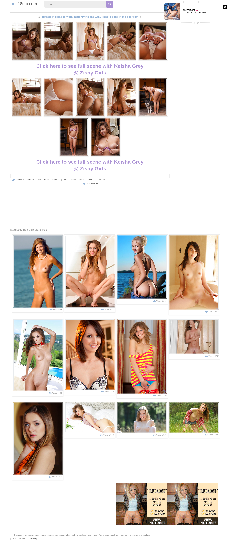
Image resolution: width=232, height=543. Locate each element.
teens (46, 180)
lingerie (55, 180)
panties (64, 180)
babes (73, 180)
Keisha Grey (92, 183)
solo (39, 180)
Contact (32, 538)
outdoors (31, 180)
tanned (102, 180)
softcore (20, 180)
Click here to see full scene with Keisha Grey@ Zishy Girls (90, 69)
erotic (81, 180)
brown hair (91, 180)
